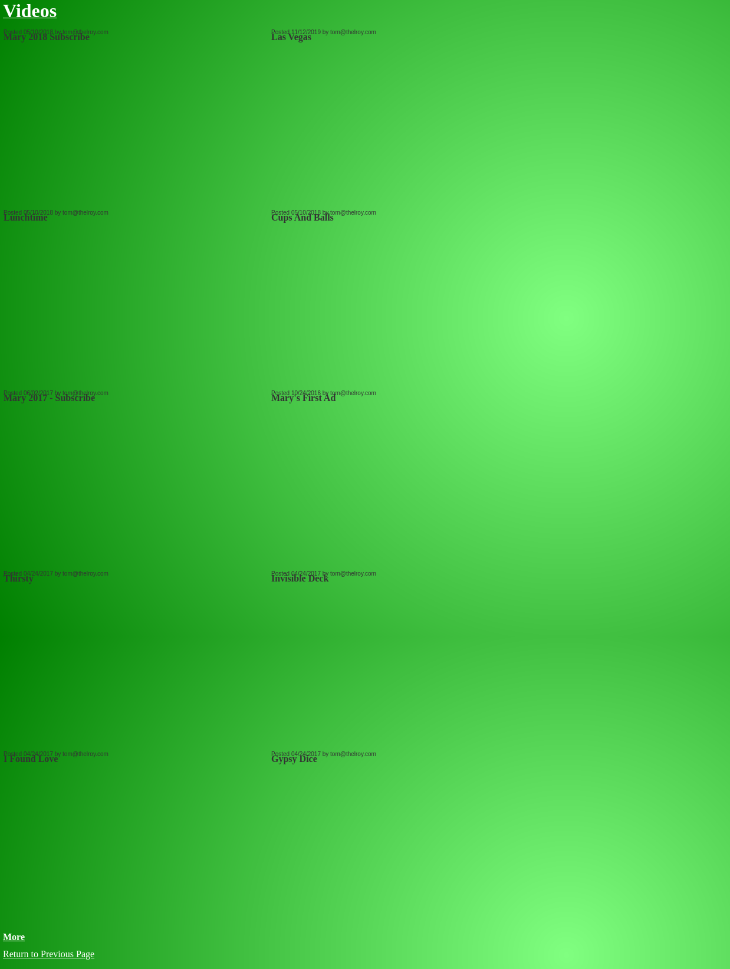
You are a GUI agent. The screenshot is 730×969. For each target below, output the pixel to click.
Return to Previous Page (48, 954)
